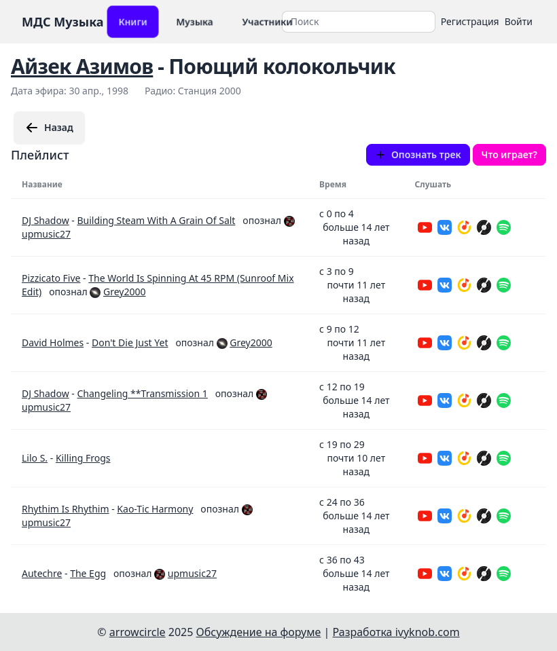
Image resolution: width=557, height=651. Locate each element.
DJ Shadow (45, 220)
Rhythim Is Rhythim (65, 508)
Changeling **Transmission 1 (142, 393)
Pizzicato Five (51, 278)
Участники (267, 21)
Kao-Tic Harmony (155, 508)
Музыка (194, 21)
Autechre (42, 573)
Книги (132, 21)
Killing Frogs (83, 457)
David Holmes (53, 342)
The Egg (88, 573)
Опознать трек (418, 154)
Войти (519, 21)
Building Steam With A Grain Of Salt (156, 220)
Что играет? (509, 154)
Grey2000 (124, 291)
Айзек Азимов (82, 66)
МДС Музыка (63, 22)
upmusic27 (46, 233)
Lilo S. (35, 457)
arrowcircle (137, 632)
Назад (49, 127)
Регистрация (470, 21)
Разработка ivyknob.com (396, 632)
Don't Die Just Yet (130, 342)
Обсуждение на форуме (258, 632)
